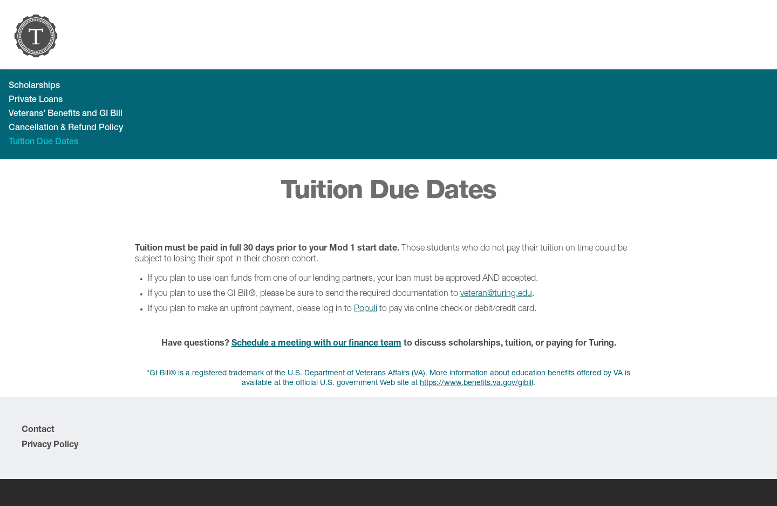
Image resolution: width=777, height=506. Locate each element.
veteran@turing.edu (496, 294)
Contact (38, 430)
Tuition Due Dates (43, 142)
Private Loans (36, 100)
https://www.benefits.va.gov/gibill (476, 383)
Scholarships (34, 86)
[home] (36, 36)
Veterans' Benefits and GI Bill (65, 114)
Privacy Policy (50, 445)
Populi (365, 309)
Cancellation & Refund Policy (66, 128)
